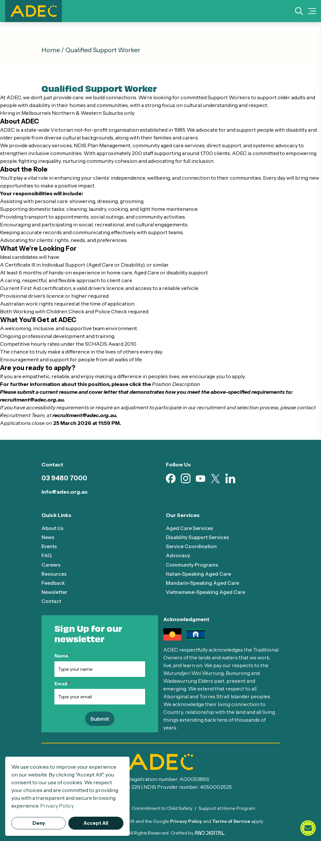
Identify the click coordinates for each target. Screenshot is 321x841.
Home (50, 50)
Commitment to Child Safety (162, 808)
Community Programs (192, 564)
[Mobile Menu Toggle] (312, 11)
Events (49, 546)
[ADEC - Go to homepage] (160, 761)
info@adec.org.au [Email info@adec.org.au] (64, 491)
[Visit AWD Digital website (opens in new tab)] (209, 833)
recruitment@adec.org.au (31, 399)
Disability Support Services (199, 537)
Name (62, 655)
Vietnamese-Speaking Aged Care (207, 591)
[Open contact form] (308, 828)
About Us (52, 528)
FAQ (46, 555)
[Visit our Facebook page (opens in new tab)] (171, 478)
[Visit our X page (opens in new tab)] (215, 479)
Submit (99, 718)
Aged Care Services (190, 528)
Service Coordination (192, 546)
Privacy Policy (186, 821)
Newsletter (55, 591)
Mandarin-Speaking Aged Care (204, 582)
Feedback (53, 582)
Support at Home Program (227, 808)
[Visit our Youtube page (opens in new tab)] (200, 478)
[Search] (299, 11)
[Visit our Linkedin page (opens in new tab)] (230, 478)
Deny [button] (38, 823)
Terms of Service (231, 821)
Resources (54, 573)
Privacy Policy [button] (57, 805)
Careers (51, 564)
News (48, 537)
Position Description (176, 384)
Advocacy (178, 555)
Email (61, 683)
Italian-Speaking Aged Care (200, 573)
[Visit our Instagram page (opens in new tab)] (185, 478)
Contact (51, 600)
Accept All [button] (96, 823)
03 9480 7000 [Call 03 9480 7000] (64, 478)
